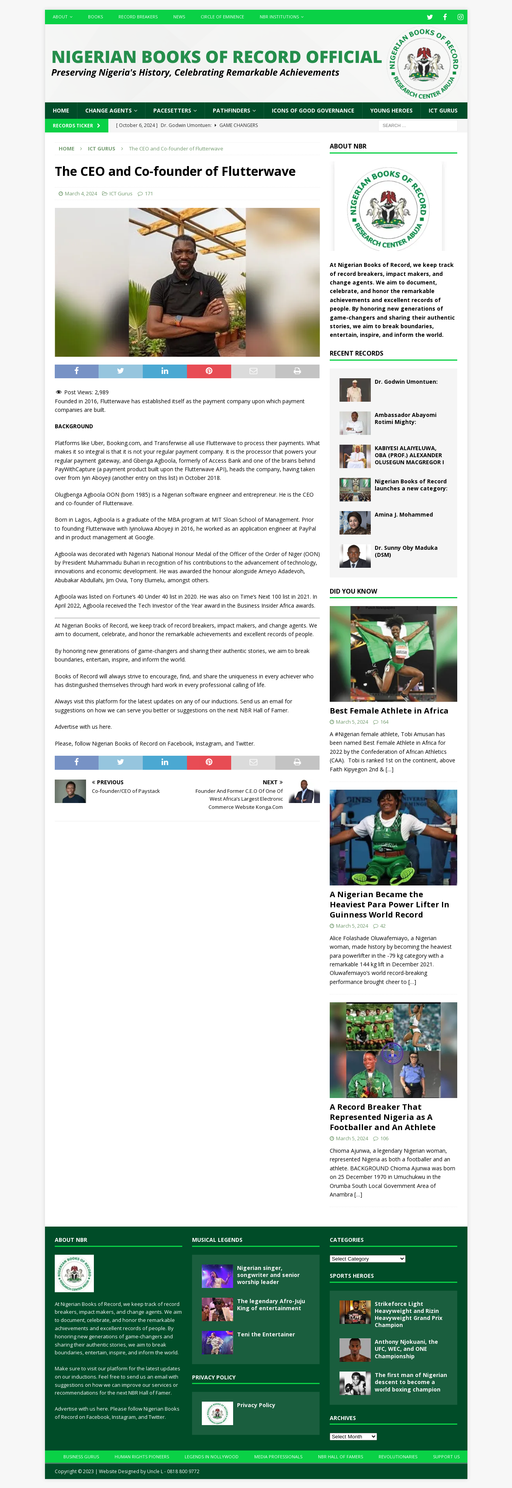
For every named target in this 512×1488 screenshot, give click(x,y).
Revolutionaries (398, 1456)
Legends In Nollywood (212, 1456)
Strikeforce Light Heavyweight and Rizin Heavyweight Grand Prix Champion (408, 1313)
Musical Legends (217, 1239)
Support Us (446, 1456)
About (60, 17)
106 (384, 1137)
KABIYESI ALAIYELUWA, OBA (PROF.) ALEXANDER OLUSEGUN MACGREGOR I (409, 454)
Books (95, 17)
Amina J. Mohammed (404, 513)
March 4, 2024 (81, 192)
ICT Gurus (443, 109)
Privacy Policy (213, 1376)
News (179, 17)
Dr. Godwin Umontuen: (406, 381)
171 (149, 192)
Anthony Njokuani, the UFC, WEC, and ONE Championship (406, 1348)
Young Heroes (391, 109)
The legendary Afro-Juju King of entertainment (271, 1304)
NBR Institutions (279, 17)
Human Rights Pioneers (142, 1456)
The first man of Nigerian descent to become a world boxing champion (411, 1381)
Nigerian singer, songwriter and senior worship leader (268, 1274)
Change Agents (108, 109)
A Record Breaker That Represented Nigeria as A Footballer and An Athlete (383, 1116)
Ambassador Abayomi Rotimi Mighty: (406, 417)
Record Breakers (138, 17)
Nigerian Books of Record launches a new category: (411, 484)
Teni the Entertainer (266, 1333)
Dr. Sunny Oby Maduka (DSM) (406, 550)
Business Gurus (81, 1456)
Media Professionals (278, 1456)
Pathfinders (231, 109)
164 (384, 720)
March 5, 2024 (352, 720)
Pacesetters (172, 109)
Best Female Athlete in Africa (389, 710)
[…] (389, 768)
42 (383, 924)
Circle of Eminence (222, 17)
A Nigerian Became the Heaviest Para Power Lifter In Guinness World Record (389, 903)
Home (61, 109)
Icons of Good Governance (313, 109)
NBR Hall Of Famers (340, 1456)
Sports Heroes (352, 1275)
